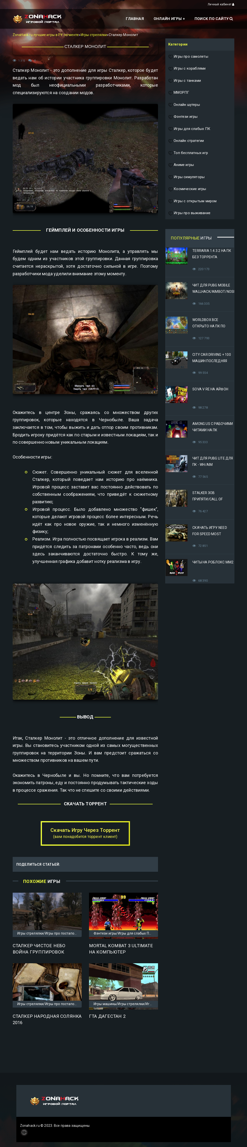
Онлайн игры (168, 19)
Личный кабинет (221, 4)
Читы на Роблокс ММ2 (212, 562)
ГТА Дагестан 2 (107, 1016)
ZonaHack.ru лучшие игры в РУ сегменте (46, 35)
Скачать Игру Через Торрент (85, 833)
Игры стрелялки (94, 35)
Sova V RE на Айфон (210, 389)
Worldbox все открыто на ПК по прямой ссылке (208, 326)
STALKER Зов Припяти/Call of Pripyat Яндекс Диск (211, 499)
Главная (135, 19)
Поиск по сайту (214, 19)
